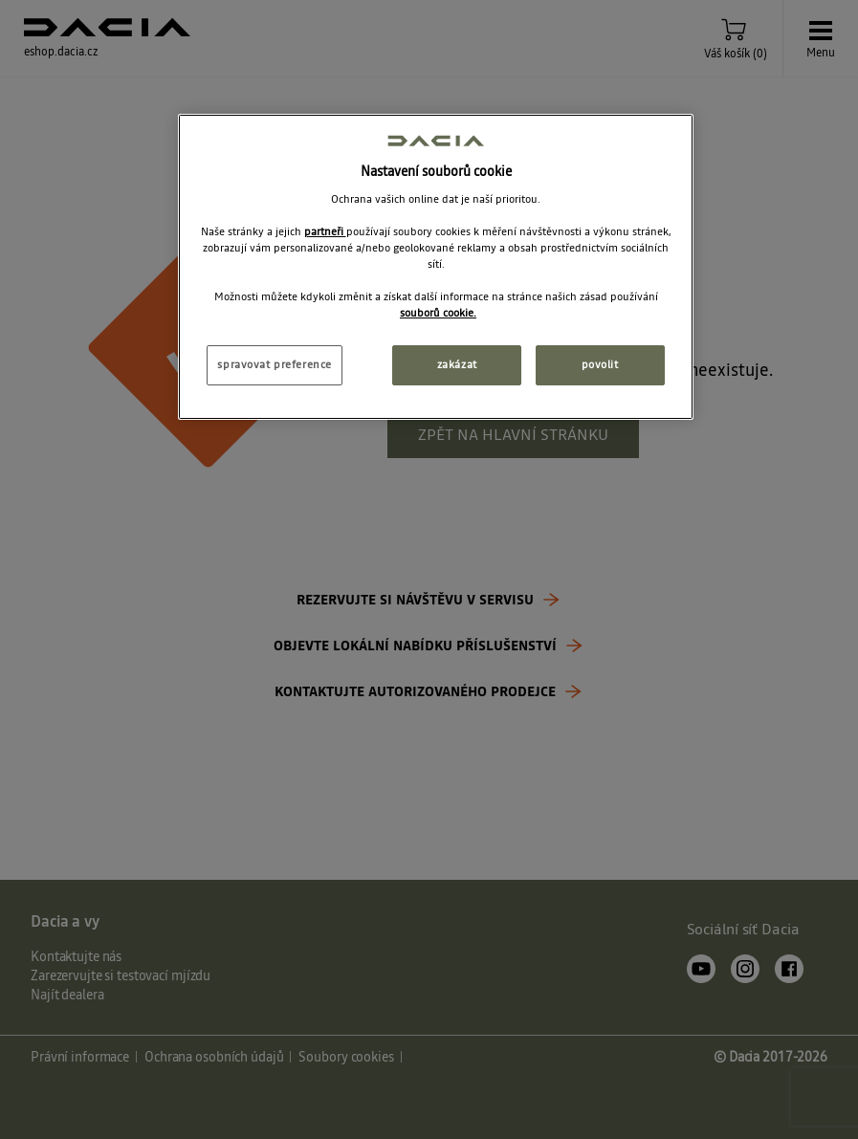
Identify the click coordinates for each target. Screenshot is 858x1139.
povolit (600, 364)
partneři (325, 231)
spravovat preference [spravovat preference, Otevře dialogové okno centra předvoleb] (274, 364)
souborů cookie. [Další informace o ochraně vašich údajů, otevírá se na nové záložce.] (438, 312)
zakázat (457, 364)
